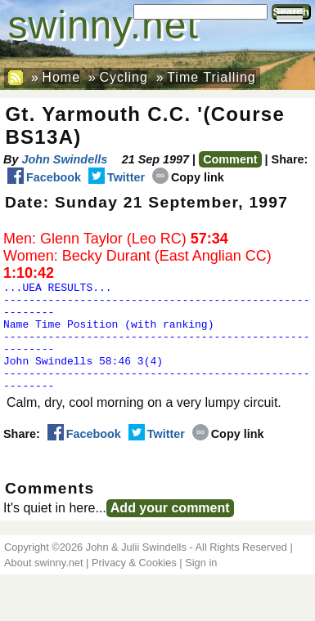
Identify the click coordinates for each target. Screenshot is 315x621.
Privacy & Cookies (134, 585)
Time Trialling (211, 77)
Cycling (123, 77)
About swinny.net (43, 585)
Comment (230, 159)
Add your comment (170, 530)
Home (61, 77)
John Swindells (64, 159)
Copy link (188, 177)
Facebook (44, 177)
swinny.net (103, 25)
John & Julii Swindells (136, 569)
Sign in (201, 585)
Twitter (116, 177)
